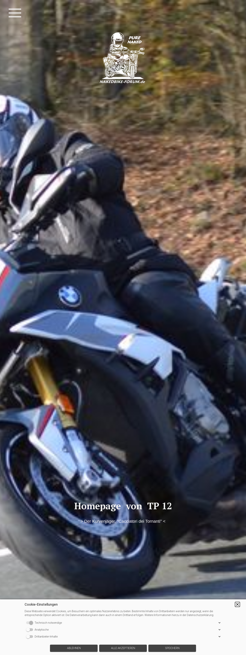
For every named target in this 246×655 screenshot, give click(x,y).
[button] (237, 604)
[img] (123, 327)
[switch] (30, 623)
